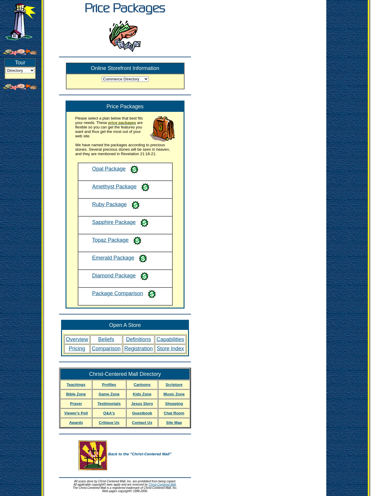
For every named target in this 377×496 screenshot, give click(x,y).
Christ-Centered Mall (162, 484)
